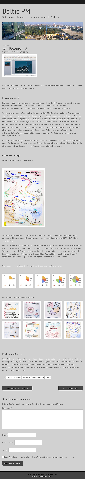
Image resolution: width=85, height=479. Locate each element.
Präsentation (26, 377)
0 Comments (24, 51)
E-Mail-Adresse (8, 442)
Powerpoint (17, 377)
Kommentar (7, 408)
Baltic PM (16, 11)
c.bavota (50, 476)
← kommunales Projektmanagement (17, 388)
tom (5, 51)
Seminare (6, 45)
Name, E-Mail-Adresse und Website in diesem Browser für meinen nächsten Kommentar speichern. (39, 457)
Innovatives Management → (70, 388)
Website (5, 450)
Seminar (48, 377)
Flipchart (9, 377)
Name (4, 435)
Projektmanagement (38, 377)
